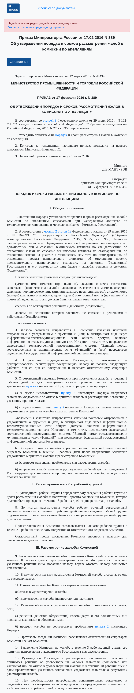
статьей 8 (49, 120)
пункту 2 (68, 393)
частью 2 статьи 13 (57, 231)
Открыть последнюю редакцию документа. (36, 27)
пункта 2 (32, 386)
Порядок (61, 135)
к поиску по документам (56, 8)
